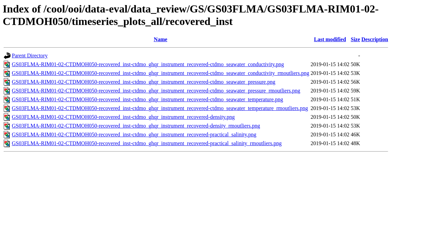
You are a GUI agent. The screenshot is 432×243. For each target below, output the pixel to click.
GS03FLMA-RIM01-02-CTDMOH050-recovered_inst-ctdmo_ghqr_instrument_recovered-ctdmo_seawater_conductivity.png (148, 64)
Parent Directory (30, 55)
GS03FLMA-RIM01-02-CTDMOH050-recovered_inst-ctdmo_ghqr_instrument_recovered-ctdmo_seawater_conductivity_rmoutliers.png (160, 73)
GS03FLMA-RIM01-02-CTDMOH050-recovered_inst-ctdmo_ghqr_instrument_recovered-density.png (123, 117)
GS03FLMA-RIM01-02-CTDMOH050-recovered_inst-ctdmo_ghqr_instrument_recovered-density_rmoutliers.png (136, 126)
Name (160, 39)
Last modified (330, 39)
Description (374, 39)
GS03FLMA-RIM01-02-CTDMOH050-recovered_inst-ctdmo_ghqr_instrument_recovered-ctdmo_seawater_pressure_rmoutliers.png (156, 90)
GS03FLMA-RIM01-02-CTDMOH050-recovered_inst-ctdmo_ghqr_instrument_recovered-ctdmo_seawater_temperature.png (147, 99)
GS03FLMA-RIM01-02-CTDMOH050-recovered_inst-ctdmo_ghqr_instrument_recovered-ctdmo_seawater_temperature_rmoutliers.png (160, 108)
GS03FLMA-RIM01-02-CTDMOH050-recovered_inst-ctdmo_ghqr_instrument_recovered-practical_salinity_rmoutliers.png (146, 143)
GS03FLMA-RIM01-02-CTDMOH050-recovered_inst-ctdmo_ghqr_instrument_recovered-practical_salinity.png (134, 134)
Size (355, 39)
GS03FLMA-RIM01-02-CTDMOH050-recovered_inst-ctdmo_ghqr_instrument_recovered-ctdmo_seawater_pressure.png (143, 82)
